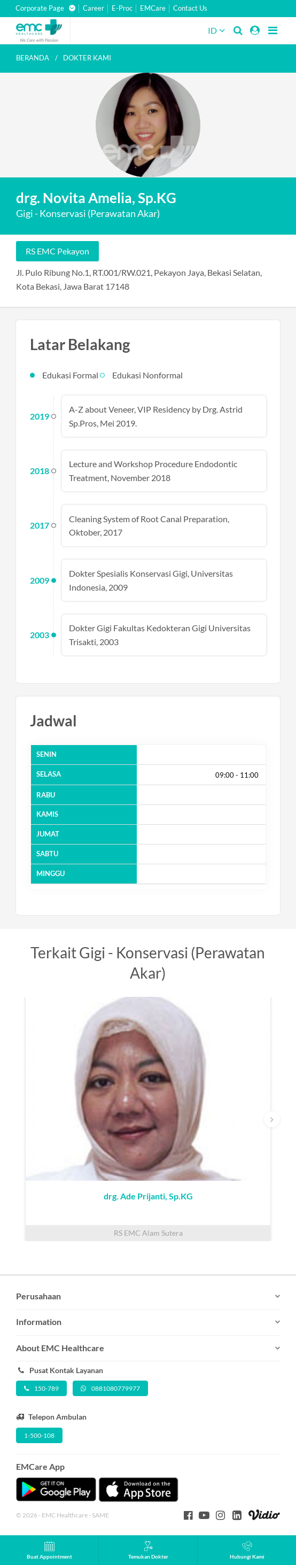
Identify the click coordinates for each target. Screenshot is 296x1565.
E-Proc (122, 8)
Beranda (32, 57)
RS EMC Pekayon (57, 251)
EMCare (153, 8)
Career (93, 8)
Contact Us (190, 8)
